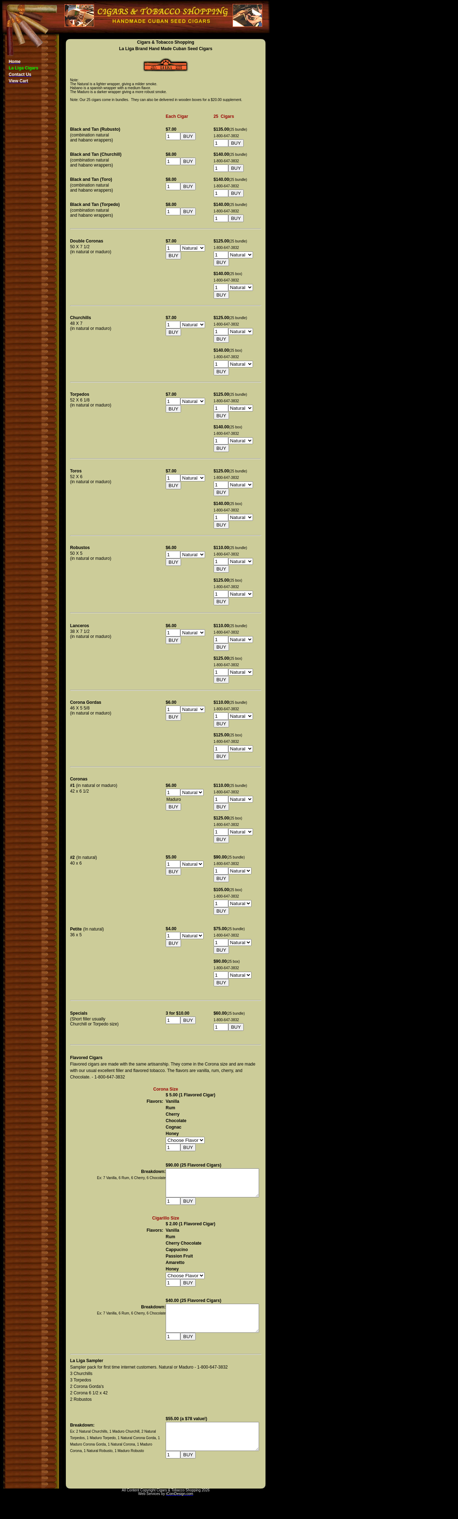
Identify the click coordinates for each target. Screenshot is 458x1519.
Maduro (183, 799)
